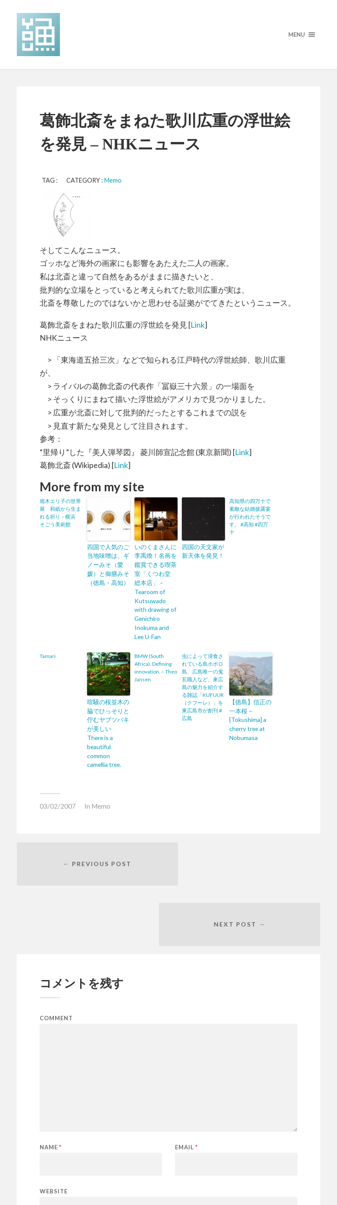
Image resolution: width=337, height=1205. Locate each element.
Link (197, 324)
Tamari (48, 635)
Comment (56, 913)
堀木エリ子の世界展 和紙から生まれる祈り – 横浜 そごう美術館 (60, 513)
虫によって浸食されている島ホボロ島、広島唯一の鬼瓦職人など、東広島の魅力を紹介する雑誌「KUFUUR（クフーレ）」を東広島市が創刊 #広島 (203, 666)
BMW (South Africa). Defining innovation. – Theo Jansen (155, 646)
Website (54, 1085)
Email (186, 1042)
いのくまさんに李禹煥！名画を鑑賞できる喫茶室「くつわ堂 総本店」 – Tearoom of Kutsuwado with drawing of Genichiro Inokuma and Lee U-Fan (155, 581)
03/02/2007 (58, 760)
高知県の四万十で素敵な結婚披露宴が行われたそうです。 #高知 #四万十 (250, 516)
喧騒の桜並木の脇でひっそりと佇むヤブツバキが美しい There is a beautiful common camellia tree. (108, 699)
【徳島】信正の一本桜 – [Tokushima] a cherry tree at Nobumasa (250, 696)
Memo (113, 180)
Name (51, 1042)
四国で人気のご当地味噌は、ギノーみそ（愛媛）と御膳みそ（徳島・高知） (107, 562)
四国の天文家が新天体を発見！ (202, 550)
